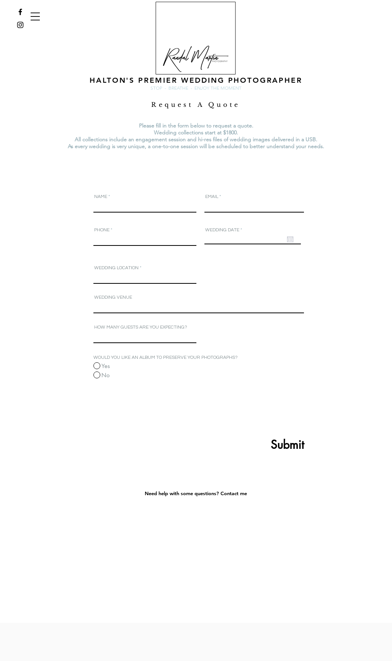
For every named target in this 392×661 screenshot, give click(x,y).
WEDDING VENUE (113, 297)
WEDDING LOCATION (116, 268)
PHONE (101, 230)
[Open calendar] (290, 239)
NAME (100, 197)
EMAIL (211, 197)
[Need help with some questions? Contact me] (195, 493)
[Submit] (269, 444)
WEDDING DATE (225, 230)
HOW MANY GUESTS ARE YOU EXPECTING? (140, 327)
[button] (35, 16)
